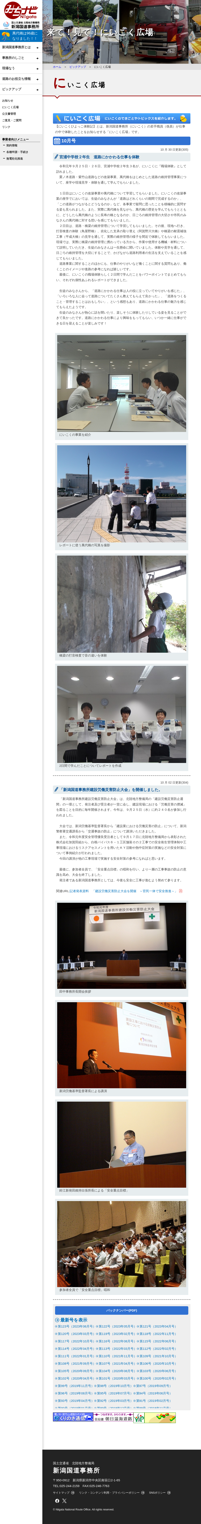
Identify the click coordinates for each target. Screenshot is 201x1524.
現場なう (8, 68)
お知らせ (7, 100)
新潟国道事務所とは (16, 47)
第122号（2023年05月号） (118, 1326)
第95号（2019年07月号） (115, 1393)
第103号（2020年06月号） (159, 1371)
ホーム (57, 66)
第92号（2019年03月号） (115, 1400)
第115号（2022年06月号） (159, 1341)
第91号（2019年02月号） (154, 1400)
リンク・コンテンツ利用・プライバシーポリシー (109, 1492)
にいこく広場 (10, 107)
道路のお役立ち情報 (16, 79)
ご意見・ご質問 (11, 120)
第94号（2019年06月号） (154, 1393)
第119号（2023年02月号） (118, 1334)
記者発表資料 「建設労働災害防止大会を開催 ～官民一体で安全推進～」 (124, 891)
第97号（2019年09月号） (154, 1386)
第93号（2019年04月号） (76, 1400)
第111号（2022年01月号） (77, 1356)
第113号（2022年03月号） (118, 1348)
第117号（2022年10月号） (77, 1341)
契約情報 (11, 145)
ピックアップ (11, 89)
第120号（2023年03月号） (77, 1334)
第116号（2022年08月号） (118, 1341)
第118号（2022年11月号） (159, 1334)
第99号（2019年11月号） (76, 1386)
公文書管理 (9, 113)
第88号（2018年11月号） (154, 1408)
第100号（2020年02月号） (159, 1378)
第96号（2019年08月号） (76, 1393)
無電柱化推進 (14, 158)
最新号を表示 (73, 1319)
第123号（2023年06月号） (77, 1326)
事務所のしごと (13, 57)
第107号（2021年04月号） (118, 1363)
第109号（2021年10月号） (159, 1356)
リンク (6, 127)
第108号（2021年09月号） (77, 1363)
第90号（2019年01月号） (76, 1408)
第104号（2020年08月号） (118, 1371)
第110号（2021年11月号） (118, 1356)
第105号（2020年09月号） (77, 1371)
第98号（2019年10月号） (115, 1386)
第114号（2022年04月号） (77, 1348)
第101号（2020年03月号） (118, 1378)
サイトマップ (61, 1492)
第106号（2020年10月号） (159, 1363)
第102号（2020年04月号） (77, 1378)
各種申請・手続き (17, 152)
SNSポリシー (157, 1492)
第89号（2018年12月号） (115, 1408)
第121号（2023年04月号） (159, 1326)
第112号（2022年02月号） (159, 1348)
